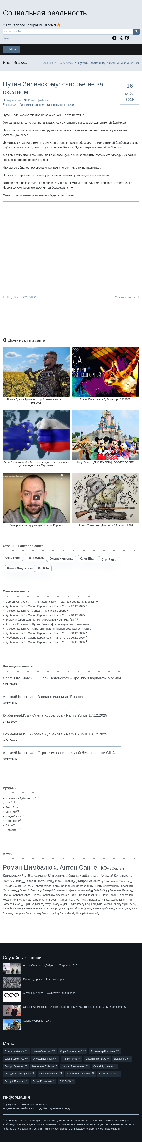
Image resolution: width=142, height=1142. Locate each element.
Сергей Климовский (73, 1051)
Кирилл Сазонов (69, 899)
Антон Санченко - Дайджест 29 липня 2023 (49, 992)
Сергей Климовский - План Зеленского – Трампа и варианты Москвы (50, 601)
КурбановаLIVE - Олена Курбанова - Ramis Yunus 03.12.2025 (45, 633)
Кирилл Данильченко (16, 885)
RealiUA (11, 104)
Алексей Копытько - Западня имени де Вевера (36, 610)
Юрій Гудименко (33, 904)
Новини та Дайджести (22, 798)
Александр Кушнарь (56, 908)
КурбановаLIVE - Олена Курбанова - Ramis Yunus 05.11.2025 (45, 642)
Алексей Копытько (114, 875)
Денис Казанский (79, 890)
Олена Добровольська (16, 895)
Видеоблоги (65, 63)
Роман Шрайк (50, 913)
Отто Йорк (12, 557)
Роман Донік (122, 908)
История (13, 829)
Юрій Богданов (91, 899)
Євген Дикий (67, 913)
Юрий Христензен (106, 885)
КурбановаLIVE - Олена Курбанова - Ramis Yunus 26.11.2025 (45, 637)
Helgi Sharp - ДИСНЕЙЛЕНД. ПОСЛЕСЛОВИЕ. (106, 462)
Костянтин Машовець (80, 1073)
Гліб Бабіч (100, 890)
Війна (11, 825)
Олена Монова (33, 908)
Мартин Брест (47, 899)
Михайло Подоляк (80, 908)
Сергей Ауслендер (46, 885)
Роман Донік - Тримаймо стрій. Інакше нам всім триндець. (36, 401)
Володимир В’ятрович (46, 875)
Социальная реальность (45, 13)
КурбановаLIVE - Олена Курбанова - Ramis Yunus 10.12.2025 (45, 615)
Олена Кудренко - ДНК (37, 1020)
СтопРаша (108, 559)
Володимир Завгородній (76, 885)
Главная (47, 63)
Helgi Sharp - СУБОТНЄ (19, 297)
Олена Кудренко (61, 558)
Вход (6, 38)
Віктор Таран (108, 895)
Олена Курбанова (82, 875)
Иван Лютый (64, 881)
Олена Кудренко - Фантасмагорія (43, 979)
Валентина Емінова (117, 881)
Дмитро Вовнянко (88, 881)
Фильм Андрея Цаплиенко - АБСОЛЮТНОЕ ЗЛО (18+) (41, 619)
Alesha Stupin (112, 904)
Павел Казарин (88, 895)
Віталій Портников (39, 881)
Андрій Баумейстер (71, 904)
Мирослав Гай (27, 899)
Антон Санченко (83, 867)
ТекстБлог (14, 807)
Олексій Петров (30, 890)
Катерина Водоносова (27, 913)
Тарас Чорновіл (43, 895)
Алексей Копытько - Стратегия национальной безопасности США (48, 628)
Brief (11, 802)
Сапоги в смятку (127, 297)
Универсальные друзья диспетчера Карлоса (36, 525)
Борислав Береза (120, 890)
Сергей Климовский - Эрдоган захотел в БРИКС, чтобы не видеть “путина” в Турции (74, 1006)
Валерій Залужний (87, 913)
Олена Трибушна (103, 908)
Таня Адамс (36, 557)
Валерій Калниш (12, 908)
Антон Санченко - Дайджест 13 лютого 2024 (106, 525)
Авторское (14, 820)
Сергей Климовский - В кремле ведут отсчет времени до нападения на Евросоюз (36, 464)
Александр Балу (66, 895)
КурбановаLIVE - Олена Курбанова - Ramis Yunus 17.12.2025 (45, 606)
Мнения (12, 811)
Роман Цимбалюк (39, 100)
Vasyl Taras (51, 904)
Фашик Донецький (114, 899)
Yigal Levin (128, 904)
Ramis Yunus (12, 881)
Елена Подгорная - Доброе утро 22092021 (106, 399)
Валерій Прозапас (54, 890)
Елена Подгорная (20, 568)
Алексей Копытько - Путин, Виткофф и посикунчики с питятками (47, 624)
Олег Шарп (88, 558)
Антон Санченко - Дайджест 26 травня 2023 (50, 965)
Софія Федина (93, 904)
